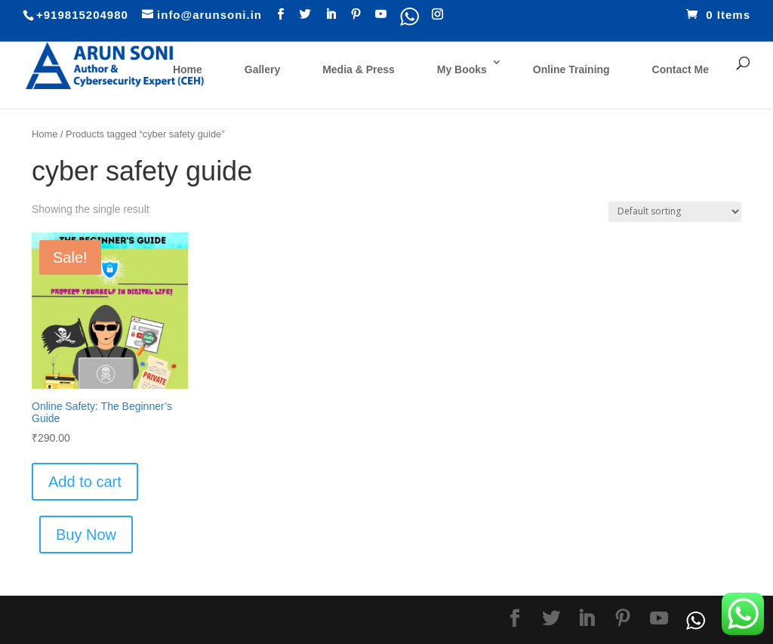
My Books (462, 69)
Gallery (262, 69)
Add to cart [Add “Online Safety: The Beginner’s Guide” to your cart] (85, 481)
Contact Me (680, 69)
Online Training (571, 69)
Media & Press (358, 69)
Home (187, 69)
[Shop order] (674, 212)
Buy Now (86, 534)
